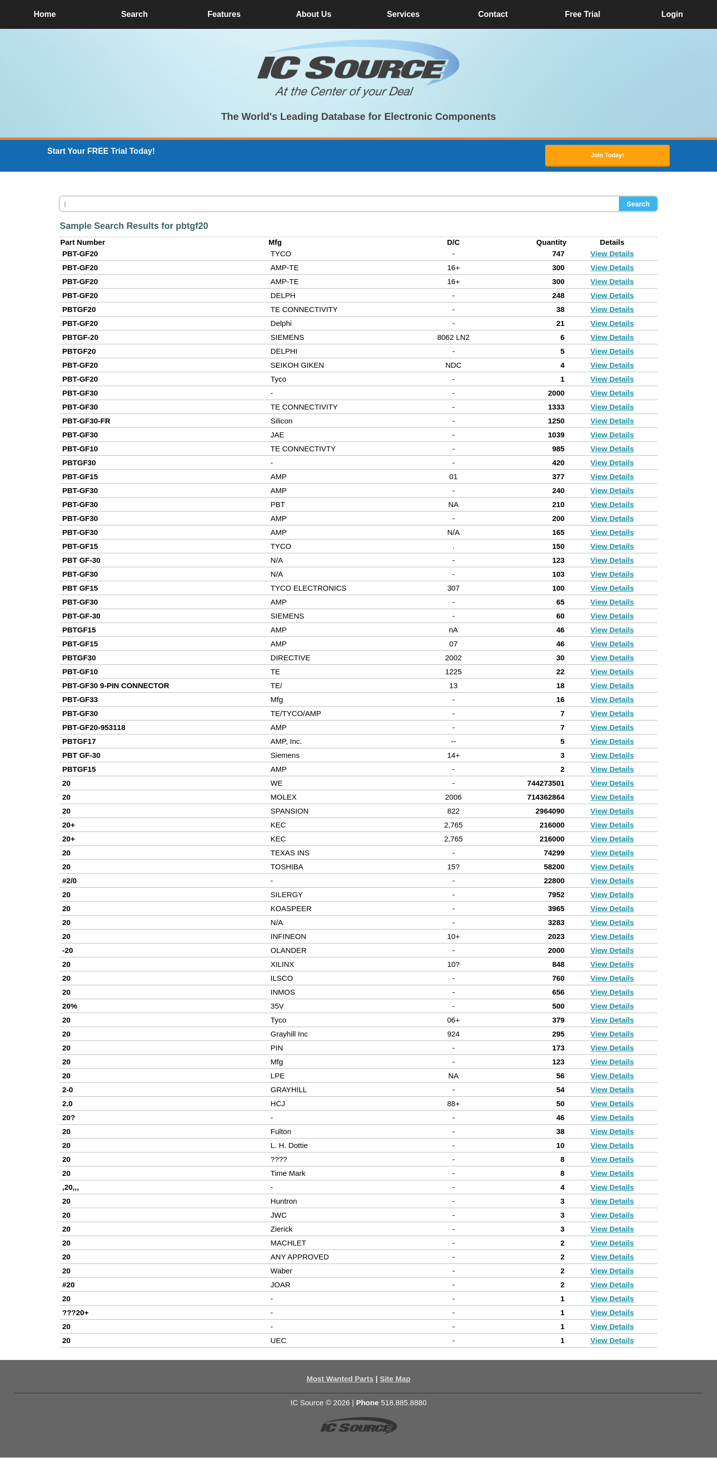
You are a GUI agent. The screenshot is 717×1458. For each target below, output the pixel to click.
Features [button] (224, 14)
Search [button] (134, 14)
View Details (612, 254)
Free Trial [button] (582, 14)
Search (638, 204)
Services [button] (403, 14)
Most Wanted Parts (340, 1379)
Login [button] (672, 14)
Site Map (395, 1379)
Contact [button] (493, 14)
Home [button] (45, 14)
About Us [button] (313, 14)
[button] (358, 69)
